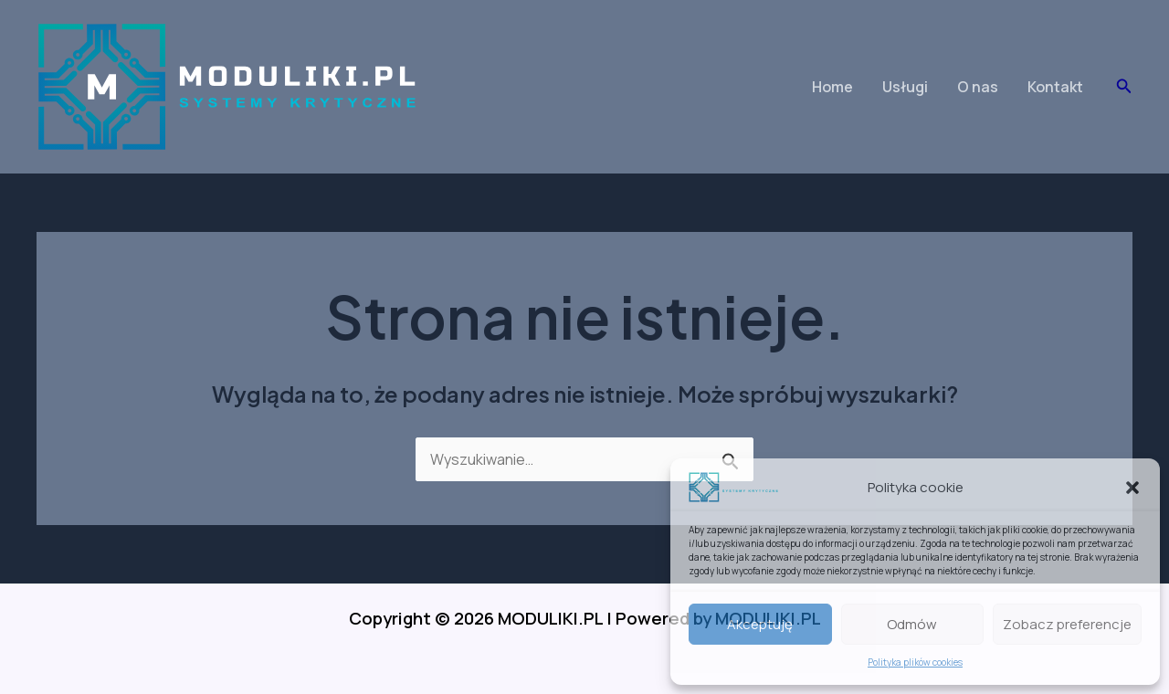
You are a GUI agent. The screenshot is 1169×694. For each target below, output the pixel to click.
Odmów (912, 624)
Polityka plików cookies (915, 662)
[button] (1132, 487)
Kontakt (1055, 87)
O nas (977, 87)
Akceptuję (760, 624)
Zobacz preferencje (1067, 624)
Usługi (905, 87)
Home (832, 87)
